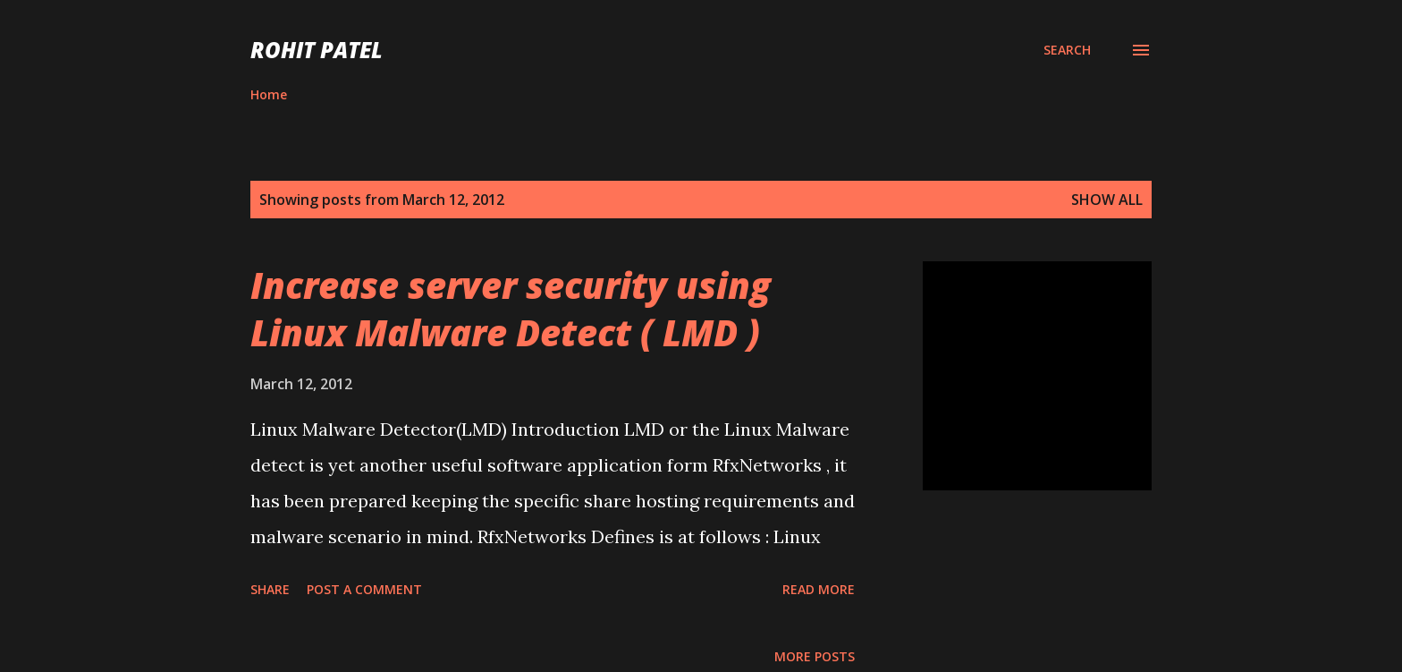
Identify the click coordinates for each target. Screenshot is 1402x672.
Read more (818, 589)
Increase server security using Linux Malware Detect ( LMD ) (510, 308)
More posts (814, 656)
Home (268, 94)
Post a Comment (364, 589)
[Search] (1067, 50)
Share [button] (270, 589)
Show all (1107, 199)
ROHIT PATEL (316, 49)
